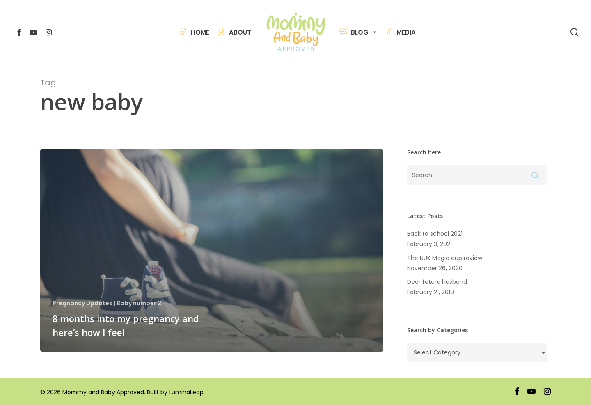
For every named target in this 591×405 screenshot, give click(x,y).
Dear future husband (438, 282)
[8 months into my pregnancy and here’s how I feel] (212, 250)
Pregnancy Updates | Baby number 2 (107, 303)
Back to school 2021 (435, 234)
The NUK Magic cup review (444, 258)
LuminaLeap (186, 392)
